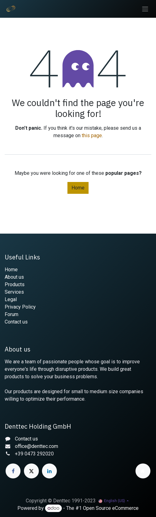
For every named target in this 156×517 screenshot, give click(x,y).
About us (14, 277)
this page (92, 135)
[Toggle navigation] (145, 8)
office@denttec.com (36, 446)
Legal (11, 299)
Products (15, 284)
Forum (11, 314)
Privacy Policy (20, 307)
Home (78, 188)
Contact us (16, 322)
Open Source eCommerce (111, 508)
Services (14, 292)
